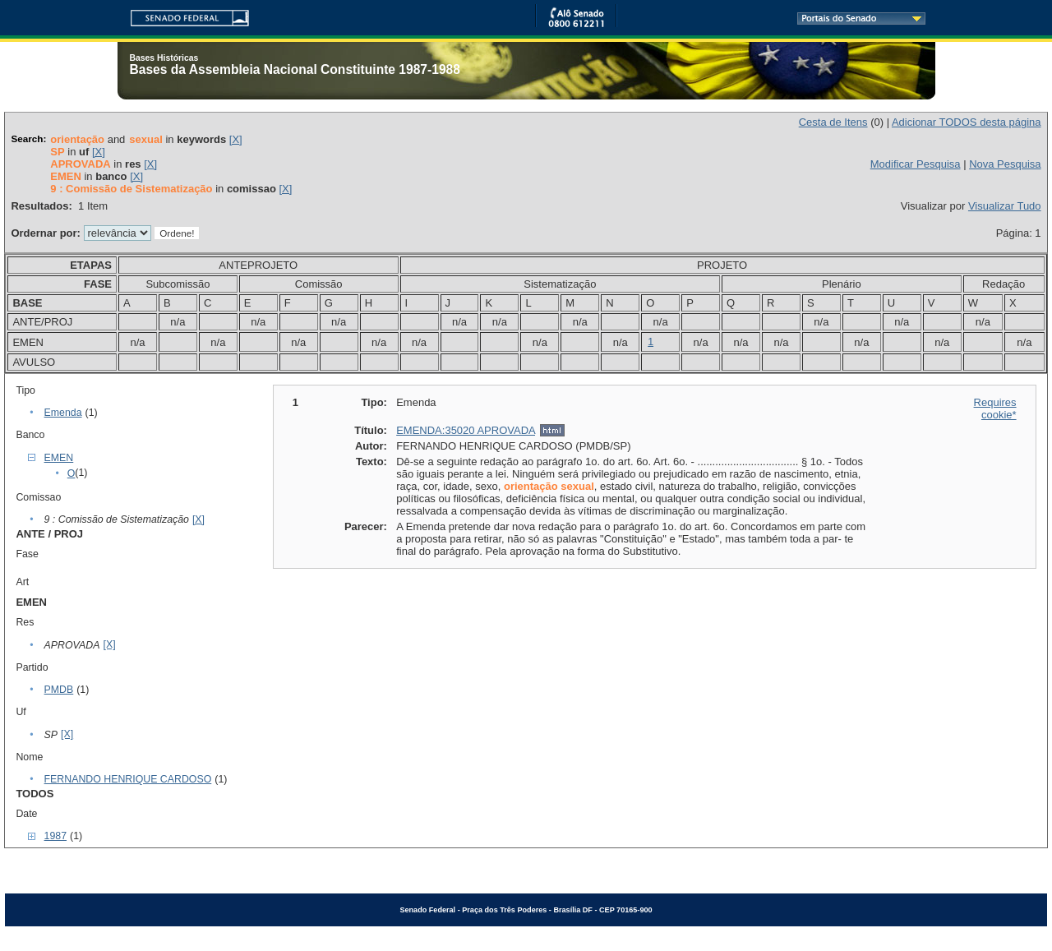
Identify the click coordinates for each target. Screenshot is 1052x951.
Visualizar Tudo (1004, 206)
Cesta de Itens (833, 122)
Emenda (63, 412)
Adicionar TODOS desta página (966, 122)
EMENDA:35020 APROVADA (465, 430)
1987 (55, 836)
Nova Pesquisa (1004, 164)
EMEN (59, 458)
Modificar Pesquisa (915, 164)
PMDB (59, 689)
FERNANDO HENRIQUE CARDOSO (128, 779)
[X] (235, 139)
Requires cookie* (995, 408)
